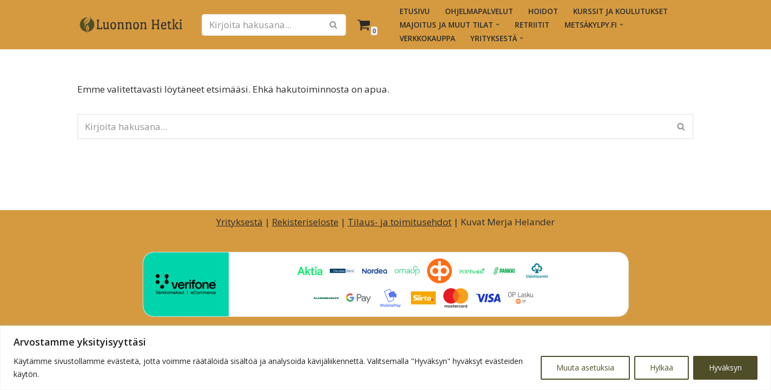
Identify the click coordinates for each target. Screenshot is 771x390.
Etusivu (415, 11)
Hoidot (543, 11)
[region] (385, 358)
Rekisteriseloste (305, 222)
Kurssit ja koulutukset (620, 11)
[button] (498, 25)
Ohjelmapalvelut (479, 11)
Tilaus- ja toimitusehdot (399, 222)
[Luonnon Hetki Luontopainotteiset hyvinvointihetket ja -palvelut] (131, 25)
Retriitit (532, 25)
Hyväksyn (725, 367)
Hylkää (661, 367)
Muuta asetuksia (585, 367)
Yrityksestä (239, 222)
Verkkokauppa (427, 38)
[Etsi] (262, 25)
